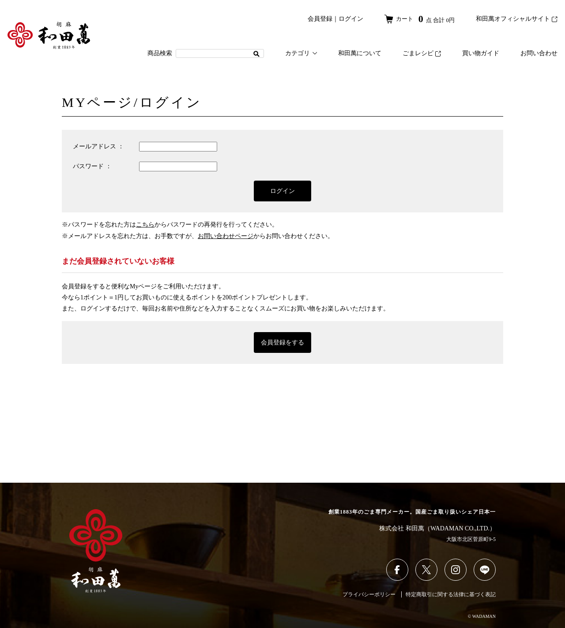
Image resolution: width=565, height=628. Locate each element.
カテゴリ (301, 53)
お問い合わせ (538, 53)
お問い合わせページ (225, 236)
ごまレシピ (422, 53)
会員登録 (317, 18)
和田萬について (359, 53)
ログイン (347, 18)
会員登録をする (282, 342)
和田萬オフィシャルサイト (516, 18)
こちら (145, 224)
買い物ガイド (480, 53)
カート (418, 18)
